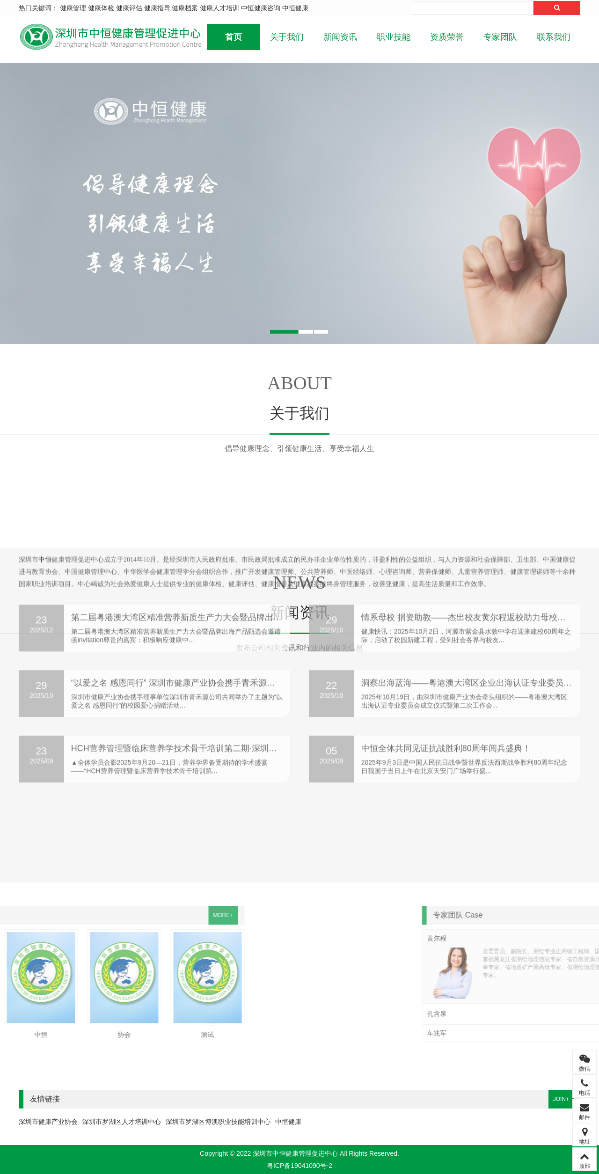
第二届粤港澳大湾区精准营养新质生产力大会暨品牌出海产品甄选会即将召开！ (218, 566)
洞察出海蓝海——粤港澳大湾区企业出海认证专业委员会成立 (475, 631)
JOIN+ (561, 1099)
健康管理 (73, 8)
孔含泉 (499, 1013)
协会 (37, 1034)
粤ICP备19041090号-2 (299, 1165)
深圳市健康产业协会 (48, 1121)
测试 (120, 1034)
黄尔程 (499, 938)
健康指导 (157, 8)
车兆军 (499, 1033)
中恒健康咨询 (260, 8)
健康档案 (185, 8)
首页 (233, 37)
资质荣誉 (447, 37)
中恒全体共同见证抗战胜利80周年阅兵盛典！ (446, 697)
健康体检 (101, 8)
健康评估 (129, 8)
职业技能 (393, 37)
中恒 (44, 838)
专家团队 (500, 37)
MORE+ (136, 915)
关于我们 (287, 37)
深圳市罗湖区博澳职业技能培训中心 (218, 1121)
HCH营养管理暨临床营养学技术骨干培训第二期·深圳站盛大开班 (191, 697)
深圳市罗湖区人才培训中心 (121, 1121)
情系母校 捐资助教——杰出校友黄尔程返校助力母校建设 (467, 566)
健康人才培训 (219, 8)
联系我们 (553, 37)
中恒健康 (295, 8)
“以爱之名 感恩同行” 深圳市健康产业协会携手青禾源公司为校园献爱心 (202, 631)
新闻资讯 (340, 37)
